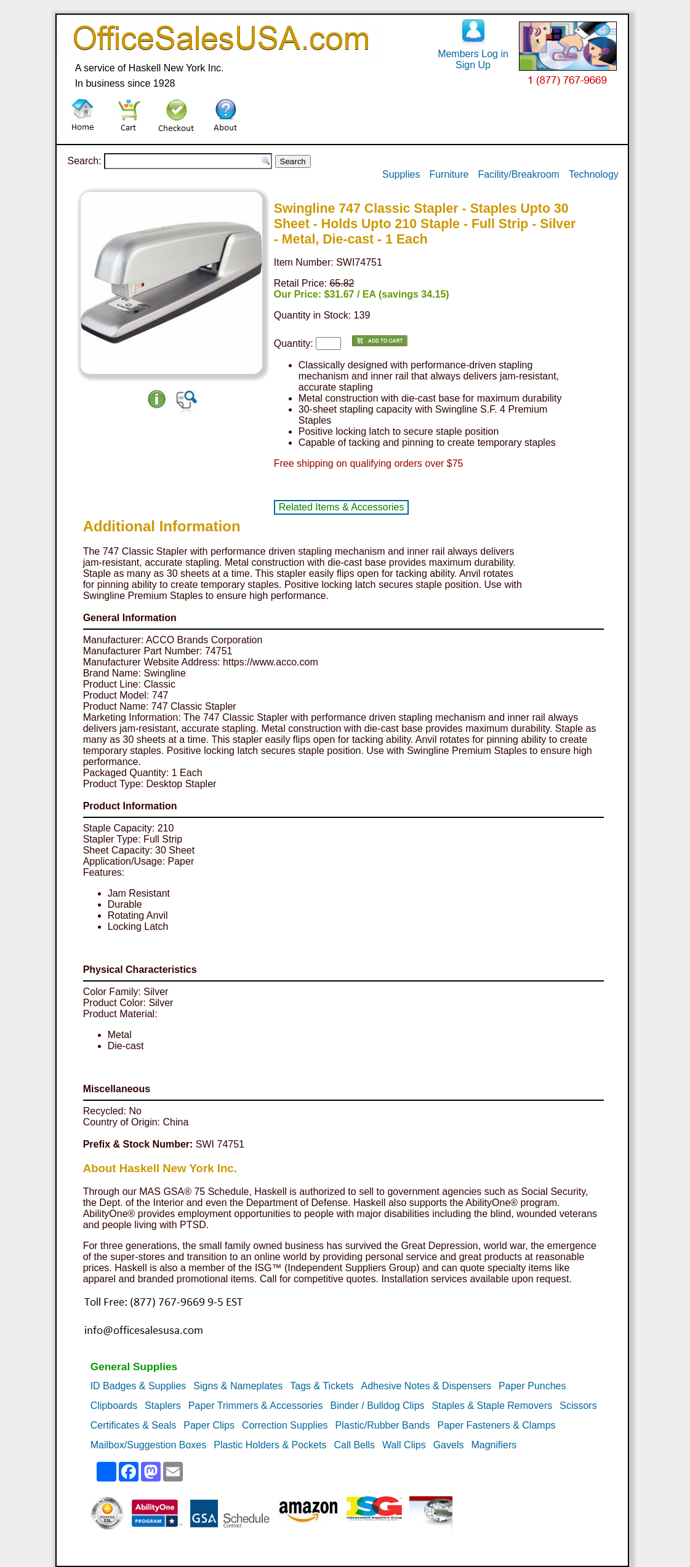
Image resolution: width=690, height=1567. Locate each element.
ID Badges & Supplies (138, 1386)
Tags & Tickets (321, 1386)
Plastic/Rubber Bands (382, 1425)
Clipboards (113, 1405)
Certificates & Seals (133, 1425)
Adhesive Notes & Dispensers (426, 1386)
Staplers (163, 1405)
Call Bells (354, 1445)
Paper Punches (532, 1386)
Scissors (578, 1405)
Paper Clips (209, 1425)
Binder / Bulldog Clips (378, 1405)
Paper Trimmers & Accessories (255, 1405)
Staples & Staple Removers (492, 1405)
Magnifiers (493, 1445)
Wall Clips (404, 1445)
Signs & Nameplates (238, 1386)
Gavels (448, 1445)
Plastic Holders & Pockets (270, 1445)
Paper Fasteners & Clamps (496, 1425)
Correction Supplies (285, 1425)
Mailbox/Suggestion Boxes (148, 1445)
